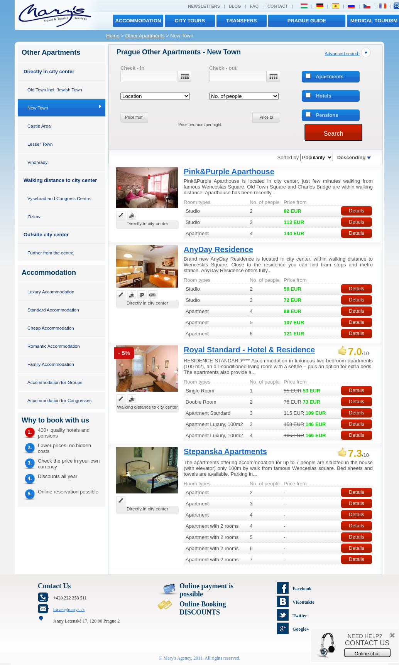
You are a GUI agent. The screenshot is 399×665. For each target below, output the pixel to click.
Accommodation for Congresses (59, 400)
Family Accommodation (50, 364)
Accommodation (138, 21)
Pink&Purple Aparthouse (229, 171)
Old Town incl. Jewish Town (54, 89)
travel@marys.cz (69, 609)
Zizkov (34, 216)
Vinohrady (37, 162)
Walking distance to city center (60, 180)
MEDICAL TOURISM (373, 21)
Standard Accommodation (53, 309)
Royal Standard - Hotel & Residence (249, 349)
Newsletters (204, 6)
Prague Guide (306, 21)
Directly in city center (49, 71)
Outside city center (46, 234)
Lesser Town (39, 143)
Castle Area (39, 125)
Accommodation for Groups (54, 382)
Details (356, 211)
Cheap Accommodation (50, 327)
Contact (277, 6)
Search (333, 133)
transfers (241, 21)
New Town (37, 107)
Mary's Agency (177, 658)
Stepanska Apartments (225, 451)
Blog (235, 6)
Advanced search (342, 53)
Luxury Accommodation (50, 291)
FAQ (254, 6)
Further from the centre (50, 252)
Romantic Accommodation (53, 345)
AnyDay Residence (218, 249)
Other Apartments (145, 36)
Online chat (367, 654)
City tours (190, 21)
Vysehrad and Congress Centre (58, 198)
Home (113, 36)
